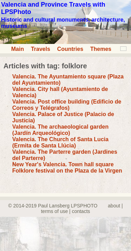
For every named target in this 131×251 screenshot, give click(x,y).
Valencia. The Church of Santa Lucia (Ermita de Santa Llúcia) (60, 142)
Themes (100, 49)
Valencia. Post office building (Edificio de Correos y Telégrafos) (66, 105)
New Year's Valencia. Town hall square (63, 164)
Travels (40, 49)
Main (17, 49)
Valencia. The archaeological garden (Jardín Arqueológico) (60, 130)
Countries (70, 49)
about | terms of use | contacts (82, 208)
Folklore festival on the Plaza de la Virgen (67, 171)
